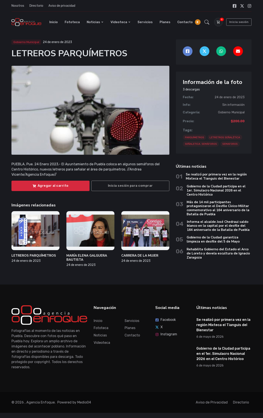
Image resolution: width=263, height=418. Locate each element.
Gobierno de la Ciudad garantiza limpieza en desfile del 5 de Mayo (213, 239)
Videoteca (121, 22)
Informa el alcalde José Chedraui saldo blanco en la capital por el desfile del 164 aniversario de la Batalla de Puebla (218, 226)
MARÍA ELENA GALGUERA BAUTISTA (86, 257)
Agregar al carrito (51, 186)
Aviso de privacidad (61, 6)
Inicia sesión (239, 22)
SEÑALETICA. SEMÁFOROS (201, 143)
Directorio (36, 6)
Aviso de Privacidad (212, 402)
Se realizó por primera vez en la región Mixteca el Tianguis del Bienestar (216, 176)
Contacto (185, 22)
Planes (165, 22)
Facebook (165, 320)
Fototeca (72, 22)
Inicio (53, 22)
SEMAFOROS (230, 143)
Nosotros (17, 6)
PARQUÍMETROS (194, 137)
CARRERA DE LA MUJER (139, 255)
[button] (207, 22)
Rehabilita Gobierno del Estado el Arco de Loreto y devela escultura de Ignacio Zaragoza (218, 253)
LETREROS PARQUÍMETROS (33, 255)
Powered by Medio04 (74, 402)
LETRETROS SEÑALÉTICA (225, 137)
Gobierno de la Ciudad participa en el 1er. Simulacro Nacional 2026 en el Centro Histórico (216, 190)
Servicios (145, 22)
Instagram (166, 334)
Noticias (95, 22)
